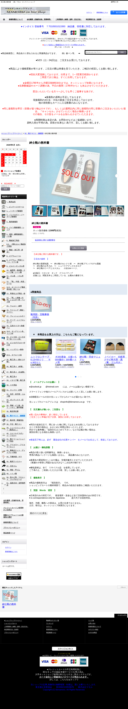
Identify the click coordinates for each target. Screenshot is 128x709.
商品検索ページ (9, 533)
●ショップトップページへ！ (13, 620)
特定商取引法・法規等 (11, 629)
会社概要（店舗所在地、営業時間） (13, 501)
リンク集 (91, 620)
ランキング (49, 623)
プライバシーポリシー (11, 528)
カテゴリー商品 (93, 629)
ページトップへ (122, 615)
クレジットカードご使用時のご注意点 (13, 509)
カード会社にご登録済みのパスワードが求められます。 (65, 45)
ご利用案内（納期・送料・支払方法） (16, 626)
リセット (123, 587)
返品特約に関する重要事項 (45, 240)
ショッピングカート (10, 623)
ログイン (89, 12)
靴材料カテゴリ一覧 (52, 620)
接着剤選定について (10, 522)
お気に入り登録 (78, 248)
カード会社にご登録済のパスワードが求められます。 (64, 677)
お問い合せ (91, 623)
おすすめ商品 (92, 632)
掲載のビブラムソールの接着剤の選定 (13, 516)
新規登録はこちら (102, 12)
